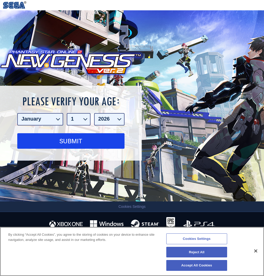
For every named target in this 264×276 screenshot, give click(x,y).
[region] (132, 251)
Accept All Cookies (196, 265)
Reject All (196, 252)
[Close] (255, 251)
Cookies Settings (131, 206)
